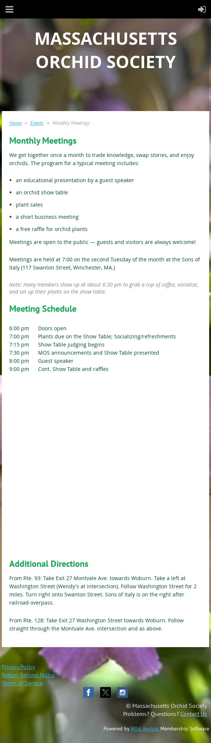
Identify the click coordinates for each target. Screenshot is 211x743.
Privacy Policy (18, 666)
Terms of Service (22, 683)
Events (37, 123)
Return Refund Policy (28, 675)
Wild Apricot (145, 728)
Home (15, 123)
